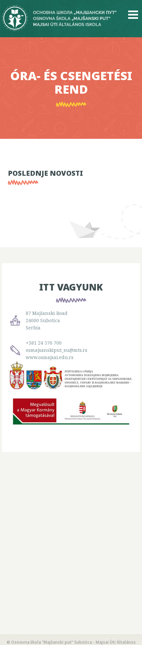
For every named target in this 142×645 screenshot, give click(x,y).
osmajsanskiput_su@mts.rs (56, 350)
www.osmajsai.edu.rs (49, 357)
